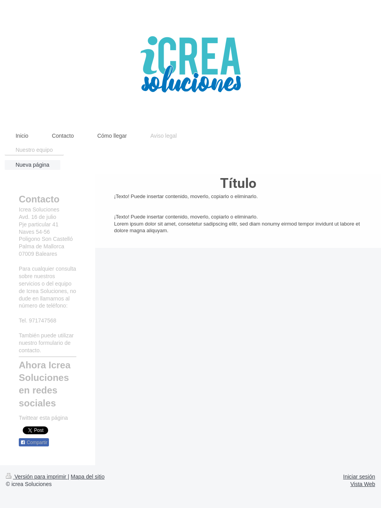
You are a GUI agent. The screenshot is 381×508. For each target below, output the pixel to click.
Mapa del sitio (88, 476)
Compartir (33, 442)
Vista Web (362, 484)
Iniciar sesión (359, 476)
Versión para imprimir (37, 476)
